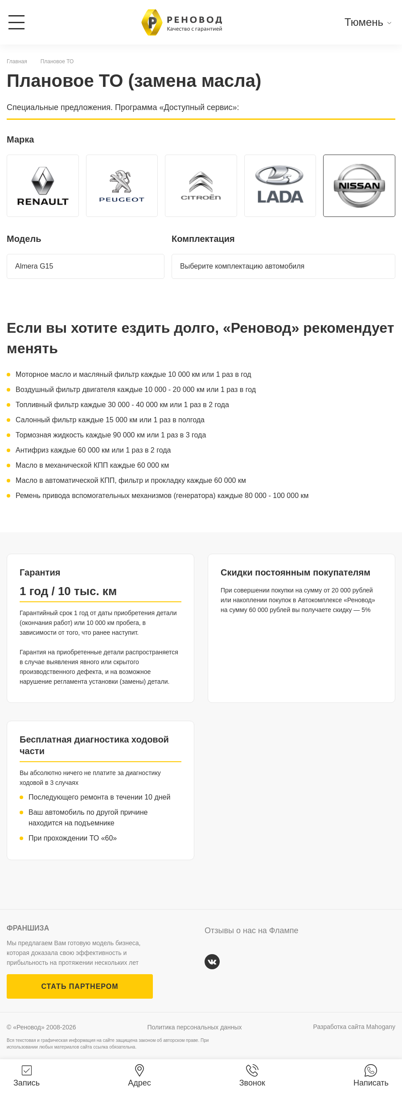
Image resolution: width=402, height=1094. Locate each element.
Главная (17, 61)
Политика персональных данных (195, 1027)
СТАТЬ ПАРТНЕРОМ (79, 986)
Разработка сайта (354, 1026)
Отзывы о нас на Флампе (252, 930)
